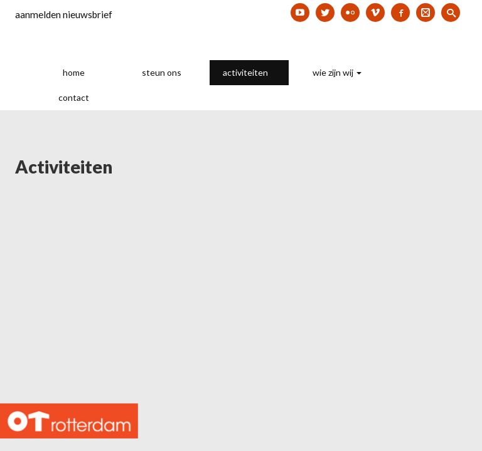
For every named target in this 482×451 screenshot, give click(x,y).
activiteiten (249, 72)
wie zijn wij (337, 72)
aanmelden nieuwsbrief (63, 14)
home (74, 72)
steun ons (161, 72)
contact (73, 97)
